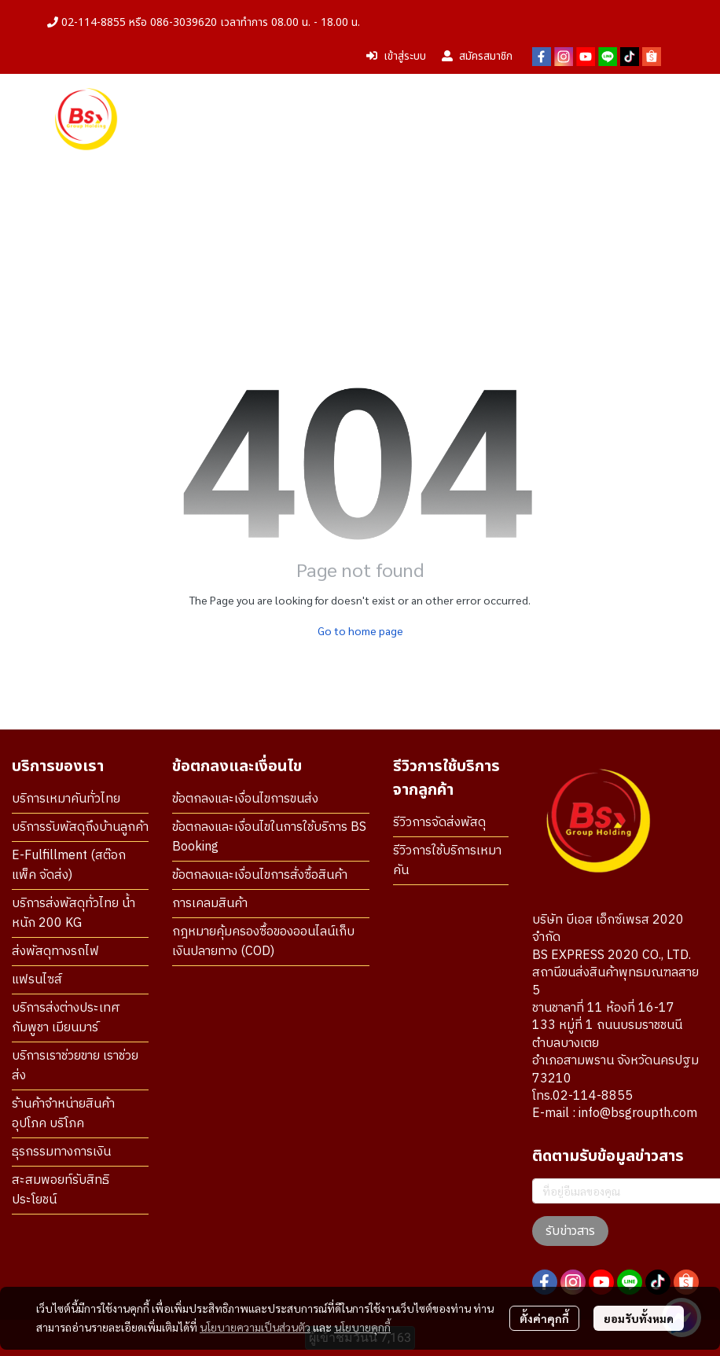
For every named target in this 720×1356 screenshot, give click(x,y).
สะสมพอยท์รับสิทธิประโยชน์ (60, 1190)
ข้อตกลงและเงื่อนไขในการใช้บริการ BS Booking (269, 837)
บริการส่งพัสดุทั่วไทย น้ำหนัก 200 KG (73, 913)
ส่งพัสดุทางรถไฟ (55, 951)
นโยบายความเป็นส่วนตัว (255, 1327)
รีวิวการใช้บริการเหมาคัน (447, 860)
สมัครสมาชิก (477, 56)
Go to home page (360, 630)
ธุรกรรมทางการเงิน (61, 1152)
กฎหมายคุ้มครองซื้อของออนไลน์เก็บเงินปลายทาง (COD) (263, 941)
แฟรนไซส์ (37, 979)
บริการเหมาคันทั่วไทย (66, 799)
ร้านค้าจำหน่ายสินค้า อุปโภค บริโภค (63, 1113)
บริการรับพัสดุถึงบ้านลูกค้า (80, 827)
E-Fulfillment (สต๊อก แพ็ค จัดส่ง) (69, 865)
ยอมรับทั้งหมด (639, 1318)
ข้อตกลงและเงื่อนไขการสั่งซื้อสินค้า (259, 875)
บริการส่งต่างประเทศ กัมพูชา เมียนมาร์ (66, 1018)
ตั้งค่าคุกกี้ (544, 1318)
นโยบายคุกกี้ (362, 1327)
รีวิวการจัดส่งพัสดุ (439, 822)
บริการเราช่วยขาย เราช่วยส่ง (75, 1065)
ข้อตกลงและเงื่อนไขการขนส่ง (245, 799)
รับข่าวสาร (570, 1231)
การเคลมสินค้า (210, 903)
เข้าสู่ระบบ (396, 56)
